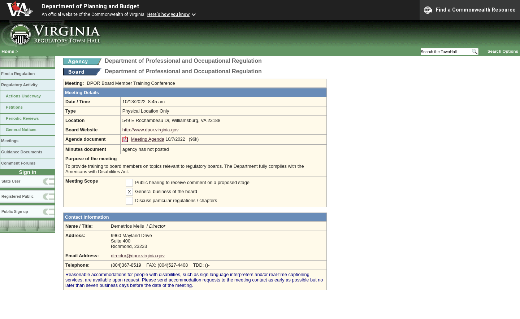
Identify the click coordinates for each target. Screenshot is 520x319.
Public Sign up (14, 211)
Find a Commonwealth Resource (470, 10)
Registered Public (17, 196)
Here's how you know (168, 14)
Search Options (503, 51)
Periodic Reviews (22, 118)
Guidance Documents (21, 152)
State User (10, 181)
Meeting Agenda (147, 139)
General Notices (21, 129)
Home (7, 51)
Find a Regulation (18, 73)
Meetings (9, 141)
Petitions (14, 107)
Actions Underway (23, 96)
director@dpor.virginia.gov (138, 255)
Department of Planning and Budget (90, 6)
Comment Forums (18, 163)
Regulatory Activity (19, 85)
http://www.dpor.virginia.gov (150, 129)
